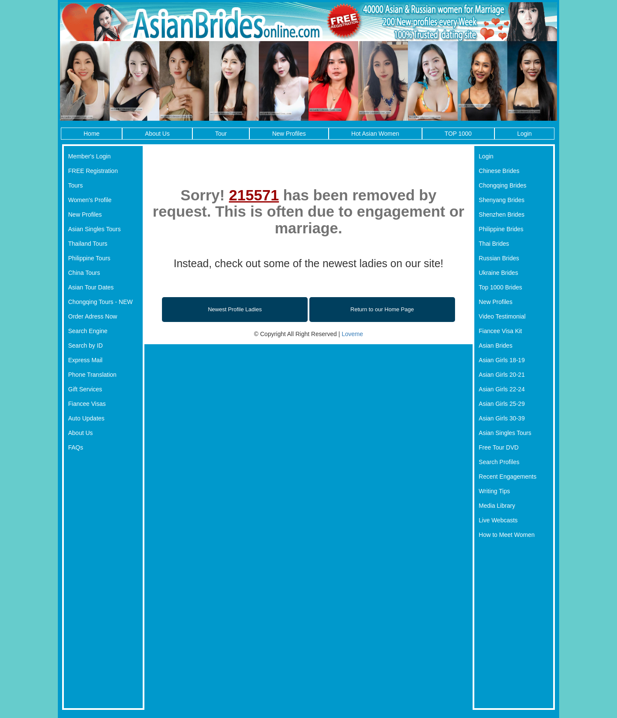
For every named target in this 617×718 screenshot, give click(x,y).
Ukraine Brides (498, 272)
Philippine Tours (89, 258)
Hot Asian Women (375, 133)
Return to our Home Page (382, 309)
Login (524, 133)
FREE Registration (93, 170)
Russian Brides (499, 258)
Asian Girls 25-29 (501, 403)
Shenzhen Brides (501, 214)
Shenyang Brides (501, 200)
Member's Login (89, 156)
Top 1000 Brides (500, 287)
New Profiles (289, 133)
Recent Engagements (507, 476)
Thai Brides (494, 243)
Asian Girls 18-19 (501, 360)
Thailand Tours (88, 243)
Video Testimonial (502, 316)
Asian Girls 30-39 (501, 418)
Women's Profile (89, 200)
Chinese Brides (499, 170)
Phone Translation (92, 374)
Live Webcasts (498, 520)
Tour (221, 133)
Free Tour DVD (498, 447)
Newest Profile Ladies (235, 309)
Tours (75, 185)
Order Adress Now (92, 316)
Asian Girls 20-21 (501, 374)
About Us (157, 133)
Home (91, 133)
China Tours (84, 272)
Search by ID (85, 345)
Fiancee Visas (87, 403)
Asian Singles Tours (94, 229)
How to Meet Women (506, 534)
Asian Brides (495, 345)
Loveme (352, 334)
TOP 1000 (458, 133)
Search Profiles (499, 462)
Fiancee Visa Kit (500, 331)
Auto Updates (86, 418)
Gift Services (85, 389)
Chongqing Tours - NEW (100, 301)
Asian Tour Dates (91, 287)
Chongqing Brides (502, 185)
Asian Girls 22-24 (501, 389)
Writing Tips (494, 491)
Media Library (497, 505)
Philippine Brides (501, 229)
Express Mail (85, 360)
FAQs (75, 447)
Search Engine (88, 331)
